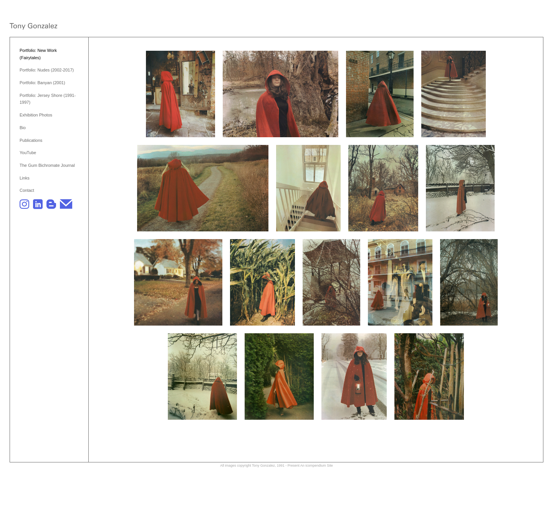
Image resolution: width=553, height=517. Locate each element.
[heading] (33, 27)
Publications (31, 140)
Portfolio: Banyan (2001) (42, 82)
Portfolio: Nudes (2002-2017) (47, 70)
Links (25, 178)
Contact (27, 190)
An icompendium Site (316, 465)
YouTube (28, 152)
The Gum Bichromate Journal (47, 165)
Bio (23, 127)
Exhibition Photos (36, 115)
